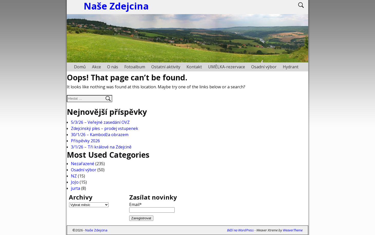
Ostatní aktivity (165, 67)
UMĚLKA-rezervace (226, 67)
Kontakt (194, 67)
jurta (75, 188)
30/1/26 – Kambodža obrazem (99, 134)
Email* (152, 207)
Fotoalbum (134, 67)
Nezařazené (82, 163)
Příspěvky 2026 (85, 141)
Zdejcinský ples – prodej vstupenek (104, 128)
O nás (112, 67)
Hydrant (290, 67)
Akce (96, 67)
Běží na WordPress (240, 230)
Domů (80, 67)
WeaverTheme (293, 230)
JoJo (75, 182)
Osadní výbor (264, 67)
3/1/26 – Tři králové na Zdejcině (101, 147)
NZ (74, 176)
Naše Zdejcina (96, 230)
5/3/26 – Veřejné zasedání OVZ (100, 122)
